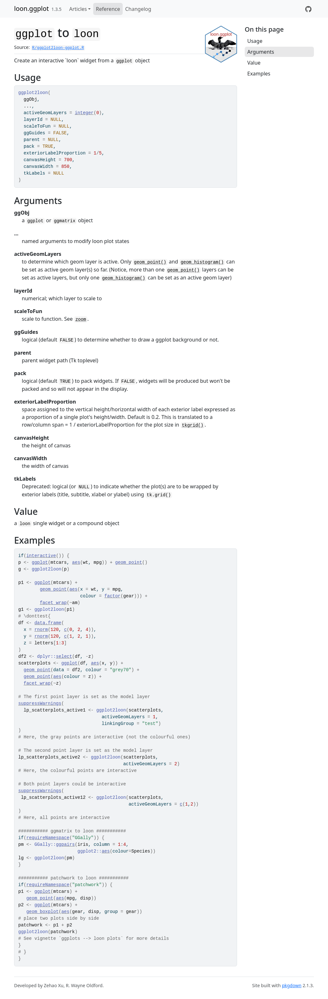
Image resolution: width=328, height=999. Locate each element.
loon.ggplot (31, 8)
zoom (80, 319)
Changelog (138, 8)
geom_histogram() (202, 262)
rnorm (41, 629)
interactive (41, 555)
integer (84, 112)
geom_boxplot (42, 911)
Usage (254, 40)
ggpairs (65, 844)
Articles (78, 8)
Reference (108, 8)
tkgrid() (192, 425)
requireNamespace (47, 837)
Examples (258, 73)
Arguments (260, 51)
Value (253, 62)
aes (76, 562)
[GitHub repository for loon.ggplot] (308, 9)
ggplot (40, 562)
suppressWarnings (39, 703)
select (64, 656)
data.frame (47, 622)
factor (112, 596)
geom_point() (150, 262)
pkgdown (291, 985)
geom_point (128, 562)
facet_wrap (53, 602)
